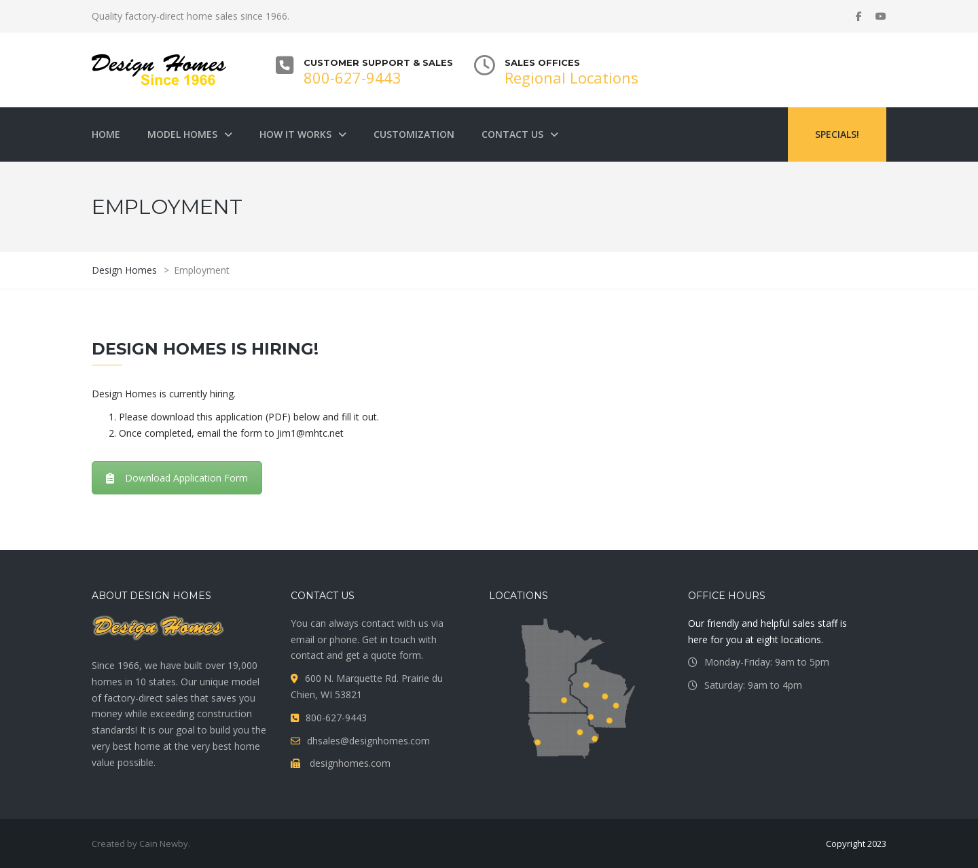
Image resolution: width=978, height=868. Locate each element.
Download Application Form (177, 477)
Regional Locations (571, 77)
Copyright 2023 (856, 843)
